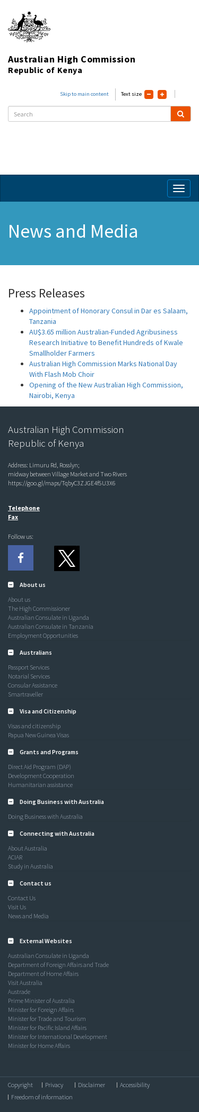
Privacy (54, 1085)
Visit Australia (25, 983)
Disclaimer (91, 1085)
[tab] (99, 585)
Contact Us (22, 898)
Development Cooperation (41, 776)
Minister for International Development (57, 1037)
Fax (13, 517)
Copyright (20, 1085)
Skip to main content (84, 94)
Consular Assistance (32, 685)
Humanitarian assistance (40, 785)
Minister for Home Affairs (39, 1046)
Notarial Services (29, 676)
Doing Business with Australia (45, 816)
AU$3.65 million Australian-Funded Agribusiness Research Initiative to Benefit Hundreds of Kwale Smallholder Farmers (106, 342)
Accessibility (135, 1085)
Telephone (24, 508)
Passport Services (28, 667)
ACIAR (15, 857)
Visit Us (17, 907)
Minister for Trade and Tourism (47, 1019)
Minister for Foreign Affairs (41, 1010)
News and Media (28, 916)
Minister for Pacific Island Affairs (47, 1028)
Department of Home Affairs (43, 974)
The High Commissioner (39, 608)
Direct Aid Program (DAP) (39, 767)
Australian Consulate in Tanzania (50, 626)
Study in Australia (30, 866)
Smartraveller (25, 694)
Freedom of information (42, 1097)
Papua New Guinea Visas (38, 735)
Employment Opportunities (43, 635)
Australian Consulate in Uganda (48, 617)
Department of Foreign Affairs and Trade (58, 965)
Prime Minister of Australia (41, 1001)
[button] (27, 585)
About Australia (27, 848)
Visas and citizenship (34, 726)
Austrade (19, 992)
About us (19, 599)
